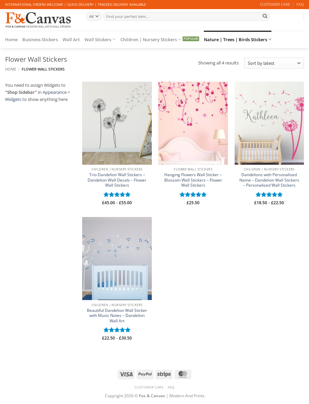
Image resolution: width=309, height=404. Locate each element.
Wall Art (71, 39)
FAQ (300, 4)
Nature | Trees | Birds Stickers (237, 39)
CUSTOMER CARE (275, 4)
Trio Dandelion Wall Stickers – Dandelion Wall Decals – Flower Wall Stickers (117, 180)
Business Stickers (40, 39)
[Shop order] (274, 63)
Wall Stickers (100, 39)
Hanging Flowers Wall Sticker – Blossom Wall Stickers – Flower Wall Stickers (193, 180)
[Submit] (264, 16)
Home (11, 39)
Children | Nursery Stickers (150, 39)
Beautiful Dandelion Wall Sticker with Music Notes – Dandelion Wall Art (117, 316)
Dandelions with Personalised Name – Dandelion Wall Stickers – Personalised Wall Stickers (269, 180)
